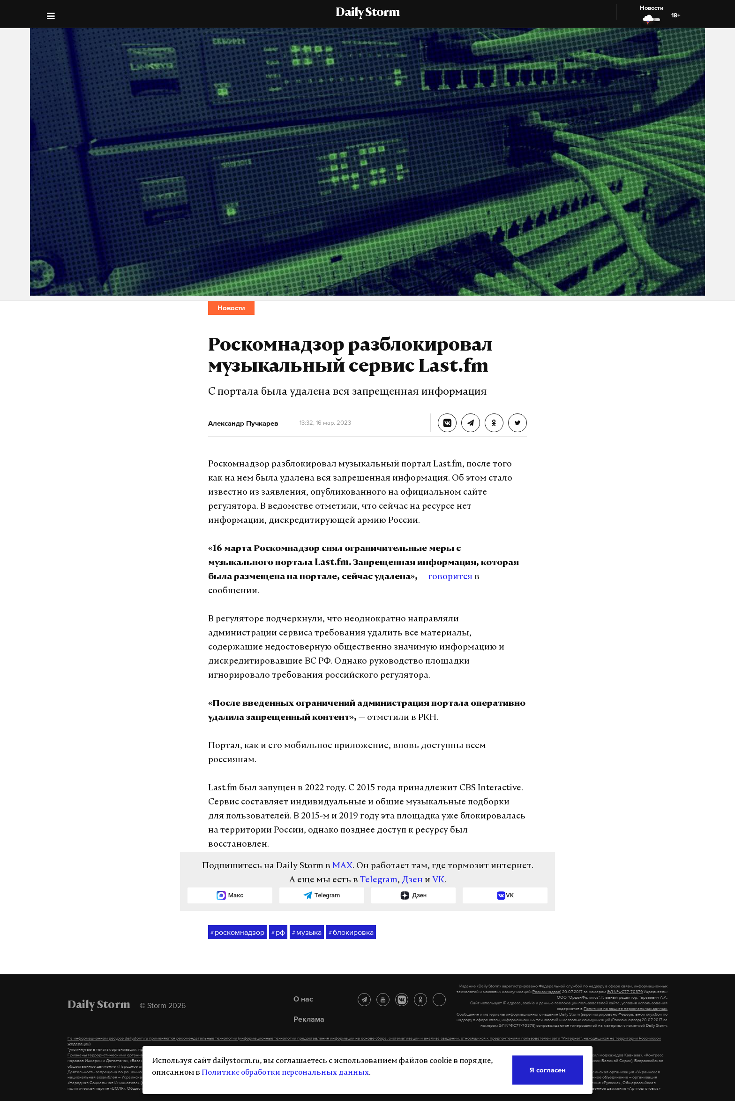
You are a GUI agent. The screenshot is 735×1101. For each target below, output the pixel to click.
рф (278, 932)
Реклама (308, 1019)
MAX (342, 866)
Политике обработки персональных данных (285, 1073)
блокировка (351, 932)
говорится (450, 577)
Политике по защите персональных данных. (626, 1008)
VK (438, 880)
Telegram (379, 880)
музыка (307, 932)
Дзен (412, 880)
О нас (303, 998)
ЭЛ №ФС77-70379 (625, 991)
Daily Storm (367, 13)
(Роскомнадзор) (546, 991)
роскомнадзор (237, 932)
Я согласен (548, 1070)
